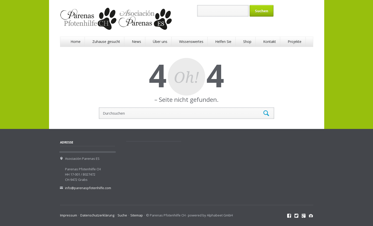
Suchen (266, 113)
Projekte (294, 41)
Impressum (68, 215)
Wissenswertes (191, 41)
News (136, 41)
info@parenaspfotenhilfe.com (88, 188)
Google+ (304, 216)
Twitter (296, 216)
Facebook (289, 216)
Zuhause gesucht (106, 41)
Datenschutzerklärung (97, 215)
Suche (122, 215)
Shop (247, 41)
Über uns (160, 41)
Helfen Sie (223, 41)
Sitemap (136, 215)
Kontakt (269, 41)
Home (76, 41)
